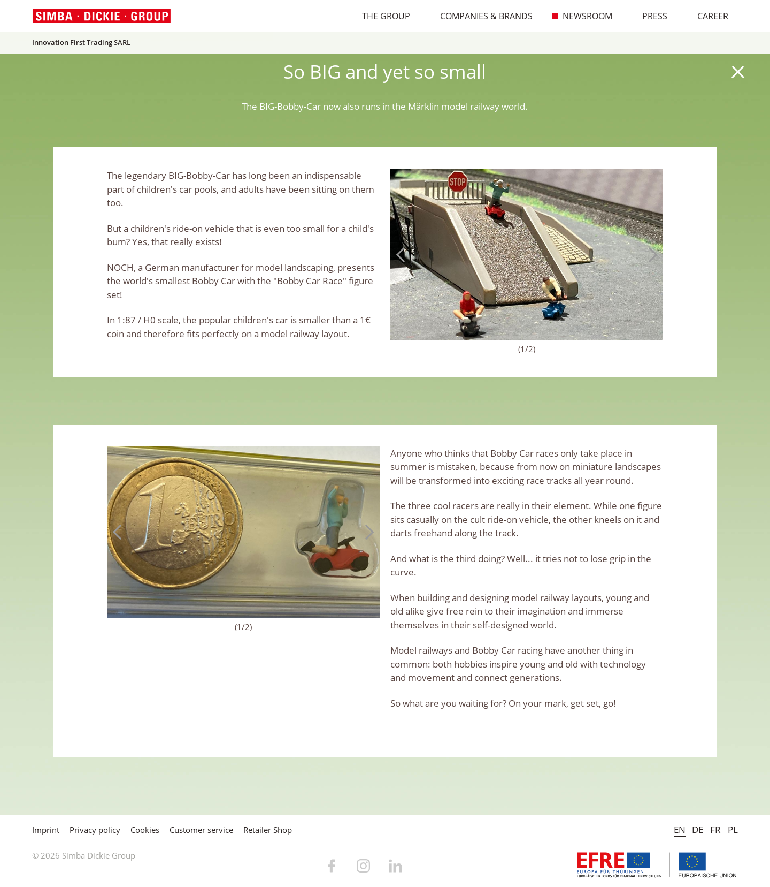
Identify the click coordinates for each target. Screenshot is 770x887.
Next (649, 254)
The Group (380, 16)
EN (680, 829)
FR (715, 829)
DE (697, 829)
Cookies (144, 829)
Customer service (201, 829)
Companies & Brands (481, 16)
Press (649, 16)
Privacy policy (95, 829)
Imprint (45, 829)
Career (707, 16)
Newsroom (581, 16)
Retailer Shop (267, 829)
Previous (403, 254)
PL (733, 829)
